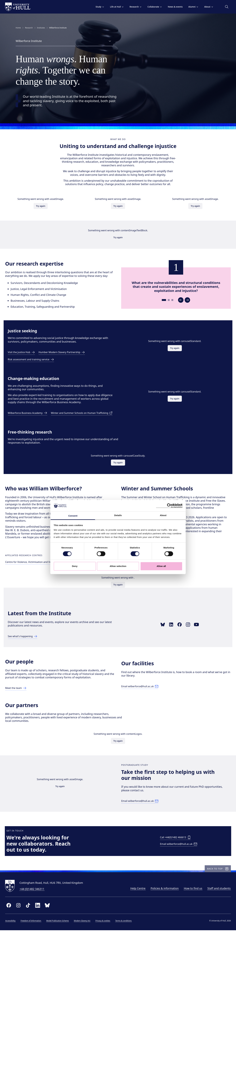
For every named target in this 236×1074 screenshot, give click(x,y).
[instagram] (26, 1047)
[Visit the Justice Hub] (25, 399)
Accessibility (18, 1062)
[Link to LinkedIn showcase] (174, 717)
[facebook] (16, 1047)
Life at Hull (109, 6)
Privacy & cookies (110, 1062)
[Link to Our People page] (25, 795)
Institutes (41, 28)
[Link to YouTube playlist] (199, 717)
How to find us (185, 1030)
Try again (43, 219)
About (201, 6)
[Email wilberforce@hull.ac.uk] (144, 791)
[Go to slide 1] (162, 335)
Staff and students (211, 1030)
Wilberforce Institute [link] (58, 28)
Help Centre (130, 1030)
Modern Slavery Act (89, 1062)
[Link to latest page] (26, 729)
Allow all (161, 566)
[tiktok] (35, 1047)
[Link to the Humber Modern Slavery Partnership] (69, 399)
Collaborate (147, 6)
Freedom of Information (38, 1062)
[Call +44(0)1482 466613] (177, 971)
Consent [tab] (73, 515)
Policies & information (157, 1030)
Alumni (186, 6)
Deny (75, 566)
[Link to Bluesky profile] (165, 717)
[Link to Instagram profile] (191, 717)
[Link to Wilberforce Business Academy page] (32, 464)
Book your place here (137, 612)
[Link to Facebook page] (182, 717)
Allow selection (118, 566)
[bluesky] (54, 1047)
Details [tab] (118, 515)
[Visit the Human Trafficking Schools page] (44, 471)
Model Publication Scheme (65, 1062)
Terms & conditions (131, 1062)
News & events (167, 6)
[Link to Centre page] (47, 641)
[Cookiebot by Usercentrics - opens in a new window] (169, 505)
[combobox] (64, 41)
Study (92, 6)
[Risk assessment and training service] (35, 407)
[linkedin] (45, 1047)
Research (128, 6)
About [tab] (163, 515)
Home (18, 28)
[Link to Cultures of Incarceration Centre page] (111, 641)
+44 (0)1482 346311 (39, 1031)
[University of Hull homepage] (25, 7)
